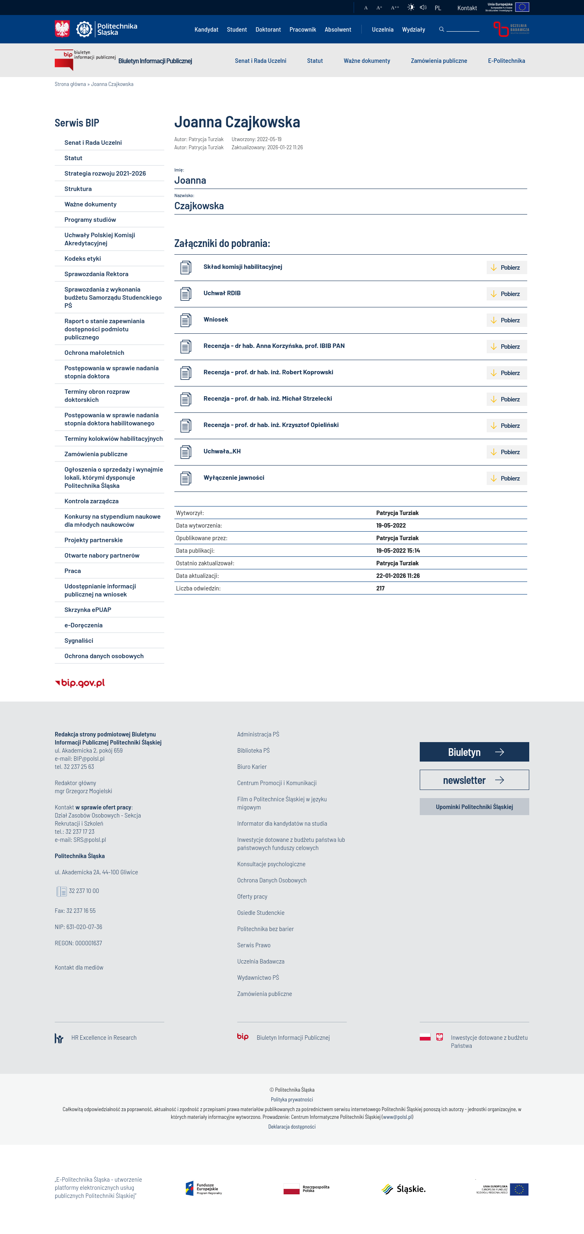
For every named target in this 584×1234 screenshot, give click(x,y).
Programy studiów (90, 219)
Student (237, 29)
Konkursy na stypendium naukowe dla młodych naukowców (112, 520)
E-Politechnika (506, 60)
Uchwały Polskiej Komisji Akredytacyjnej (99, 239)
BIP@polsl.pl (88, 758)
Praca (72, 570)
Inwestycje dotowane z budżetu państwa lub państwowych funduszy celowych (291, 843)
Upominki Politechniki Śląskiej (474, 806)
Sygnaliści (78, 640)
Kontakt (467, 7)
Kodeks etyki (82, 258)
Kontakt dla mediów (79, 967)
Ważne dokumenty (367, 60)
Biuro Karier (252, 766)
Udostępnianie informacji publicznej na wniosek (100, 590)
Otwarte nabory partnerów (102, 555)
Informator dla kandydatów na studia (282, 823)
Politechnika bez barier (265, 928)
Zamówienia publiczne (439, 60)
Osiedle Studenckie (261, 912)
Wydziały (413, 29)
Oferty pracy (252, 896)
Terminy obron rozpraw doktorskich (97, 395)
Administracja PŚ (258, 734)
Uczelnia (382, 29)
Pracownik (303, 29)
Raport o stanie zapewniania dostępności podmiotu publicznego (104, 329)
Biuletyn (464, 751)
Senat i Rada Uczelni (261, 60)
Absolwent (338, 29)
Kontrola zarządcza (91, 500)
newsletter (464, 779)
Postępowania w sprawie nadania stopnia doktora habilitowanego (111, 419)
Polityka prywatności (292, 1099)
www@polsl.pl (397, 1117)
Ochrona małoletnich (94, 352)
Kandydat (207, 29)
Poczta (340, 7)
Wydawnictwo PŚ (258, 977)
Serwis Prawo (254, 945)
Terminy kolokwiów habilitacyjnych (113, 438)
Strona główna (70, 83)
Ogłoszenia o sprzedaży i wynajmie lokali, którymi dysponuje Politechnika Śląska (113, 477)
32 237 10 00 (84, 890)
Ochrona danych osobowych (104, 655)
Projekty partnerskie (93, 539)
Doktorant (268, 29)
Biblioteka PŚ (253, 750)
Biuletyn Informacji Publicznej (155, 60)
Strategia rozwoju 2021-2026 (105, 173)
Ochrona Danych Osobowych (272, 880)
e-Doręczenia (83, 625)
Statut (315, 60)
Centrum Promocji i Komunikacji (277, 782)
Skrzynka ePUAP (87, 609)
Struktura (78, 188)
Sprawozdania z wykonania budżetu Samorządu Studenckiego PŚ (113, 297)
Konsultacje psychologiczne (271, 863)
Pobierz (510, 267)
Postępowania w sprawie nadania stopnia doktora (111, 372)
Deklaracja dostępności (292, 1126)
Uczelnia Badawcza (261, 961)
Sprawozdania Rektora (96, 273)
